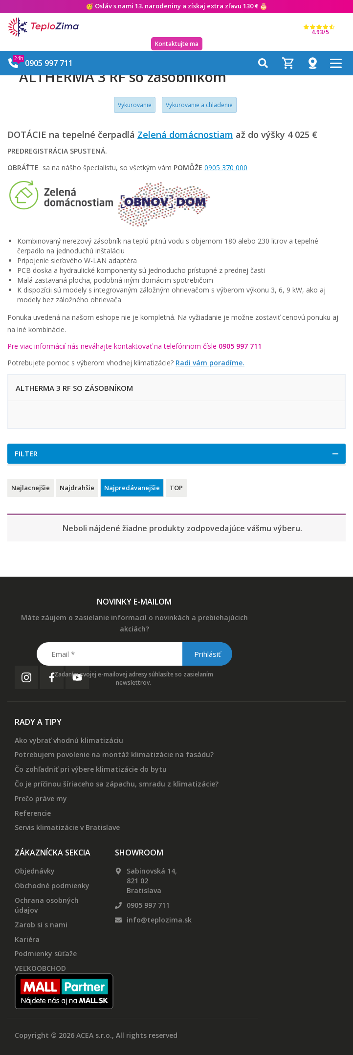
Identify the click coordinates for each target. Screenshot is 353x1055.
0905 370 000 (225, 167)
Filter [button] (26, 453)
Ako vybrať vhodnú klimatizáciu (69, 740)
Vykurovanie (135, 105)
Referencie (33, 813)
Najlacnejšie (30, 487)
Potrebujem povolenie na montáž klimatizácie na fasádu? (114, 754)
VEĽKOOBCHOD (40, 968)
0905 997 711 (148, 905)
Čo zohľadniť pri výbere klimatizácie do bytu (91, 769)
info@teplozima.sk (159, 919)
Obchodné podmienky (52, 885)
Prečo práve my (41, 798)
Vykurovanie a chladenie (199, 105)
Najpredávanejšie (132, 487)
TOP (176, 487)
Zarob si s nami (41, 924)
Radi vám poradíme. (210, 362)
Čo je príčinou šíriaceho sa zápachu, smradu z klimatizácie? (117, 783)
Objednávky (35, 870)
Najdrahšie (77, 487)
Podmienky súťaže (46, 953)
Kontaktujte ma (177, 44)
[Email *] (134, 654)
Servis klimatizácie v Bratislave (67, 827)
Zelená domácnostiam (185, 134)
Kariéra (27, 939)
